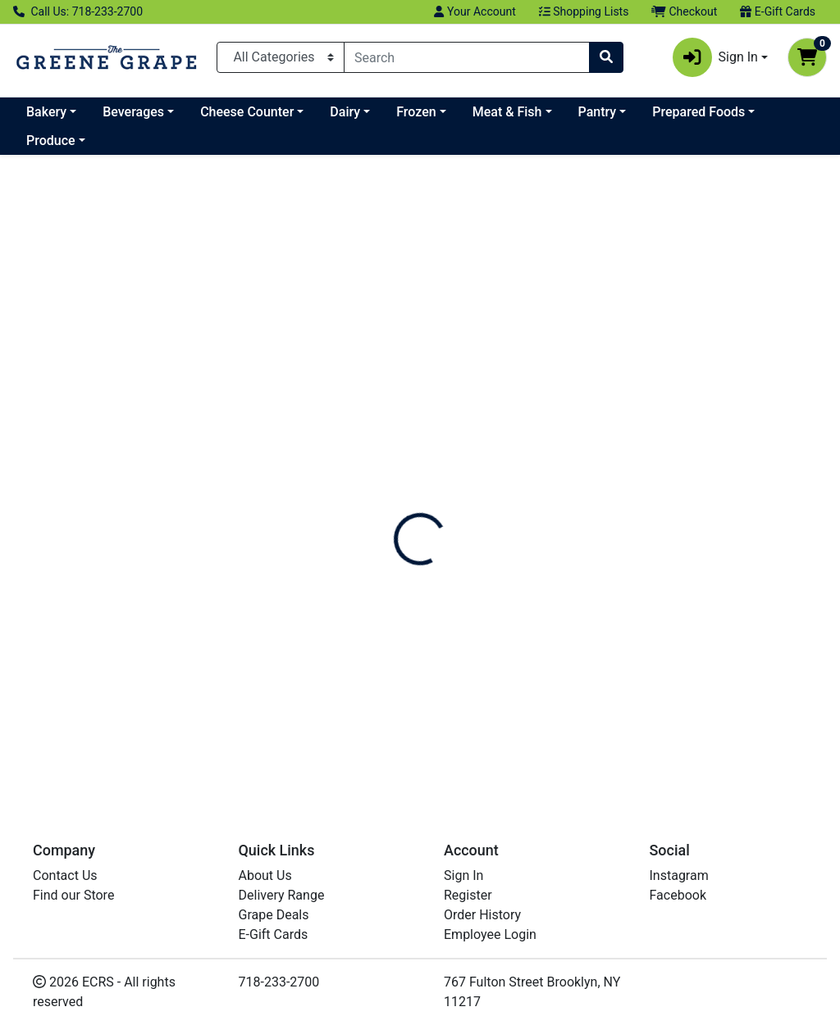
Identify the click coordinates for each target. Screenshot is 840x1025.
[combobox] (467, 57)
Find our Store (73, 895)
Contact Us (65, 875)
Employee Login (490, 934)
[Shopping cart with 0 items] (807, 57)
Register (468, 895)
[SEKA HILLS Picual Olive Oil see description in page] (721, 395)
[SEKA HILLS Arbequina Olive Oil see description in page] (297, 395)
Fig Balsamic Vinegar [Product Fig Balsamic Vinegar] (509, 531)
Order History (482, 915)
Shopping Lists (584, 11)
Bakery (46, 112)
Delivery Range (282, 895)
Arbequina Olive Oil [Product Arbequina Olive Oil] (297, 531)
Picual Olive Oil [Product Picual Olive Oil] (722, 531)
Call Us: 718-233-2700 (78, 11)
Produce (50, 140)
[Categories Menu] (281, 57)
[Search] (467, 57)
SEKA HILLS (56, 316)
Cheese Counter (247, 112)
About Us (265, 875)
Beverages (133, 112)
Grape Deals (274, 915)
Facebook (678, 895)
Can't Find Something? (732, 734)
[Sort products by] (744, 245)
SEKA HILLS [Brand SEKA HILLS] (238, 557)
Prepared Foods (698, 112)
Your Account (474, 11)
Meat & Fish (507, 112)
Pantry (597, 112)
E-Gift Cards (777, 11)
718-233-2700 (279, 982)
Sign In (463, 875)
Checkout (684, 11)
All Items (49, 176)
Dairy (345, 112)
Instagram (679, 875)
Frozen (416, 112)
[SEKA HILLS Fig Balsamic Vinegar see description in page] (509, 395)
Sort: (673, 216)
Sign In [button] (715, 57)
